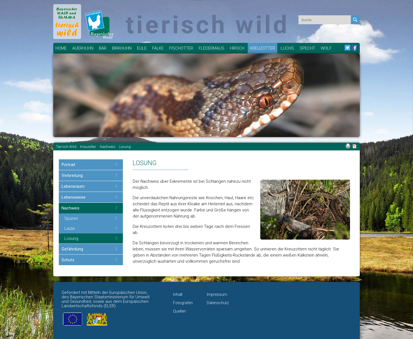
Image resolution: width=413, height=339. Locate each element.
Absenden (355, 19)
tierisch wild (207, 24)
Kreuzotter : (89, 147)
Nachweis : (109, 147)
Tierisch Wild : (67, 147)
